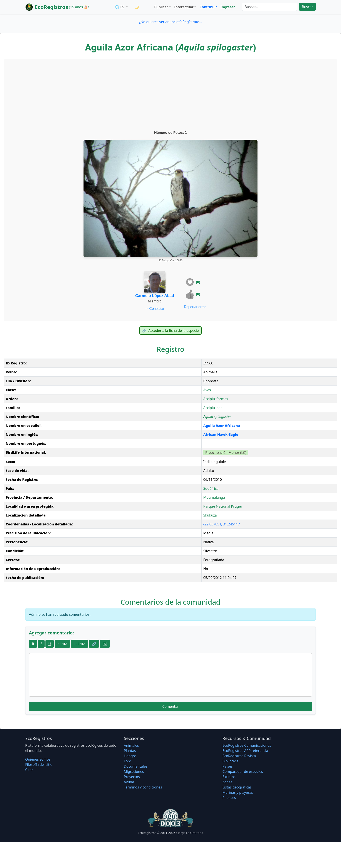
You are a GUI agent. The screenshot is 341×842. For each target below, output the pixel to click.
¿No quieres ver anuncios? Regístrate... (170, 21)
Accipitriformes (215, 398)
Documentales (135, 766)
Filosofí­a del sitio (38, 764)
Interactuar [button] (184, 7)
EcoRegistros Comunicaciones (246, 745)
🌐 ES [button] (120, 7)
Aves (207, 389)
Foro (127, 761)
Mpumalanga (214, 497)
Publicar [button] (161, 7)
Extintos (229, 776)
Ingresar (228, 7)
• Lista (62, 643)
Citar (29, 769)
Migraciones (134, 771)
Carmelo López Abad (154, 296)
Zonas (227, 782)
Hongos (130, 755)
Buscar (307, 6)
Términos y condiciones (143, 787)
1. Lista (79, 643)
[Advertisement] (170, 95)
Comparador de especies (242, 771)
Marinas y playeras (237, 792)
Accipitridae (212, 407)
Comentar (170, 706)
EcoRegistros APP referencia (245, 750)
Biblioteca (230, 761)
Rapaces (229, 797)
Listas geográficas (237, 787)
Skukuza (210, 515)
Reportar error (192, 307)
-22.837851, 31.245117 (221, 524)
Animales (131, 745)
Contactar (154, 308)
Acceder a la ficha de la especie (170, 330)
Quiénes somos (37, 759)
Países (227, 766)
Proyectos (132, 776)
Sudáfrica (211, 488)
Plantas (130, 750)
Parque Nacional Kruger (222, 506)
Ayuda (129, 782)
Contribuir (208, 7)
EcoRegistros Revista (239, 755)
